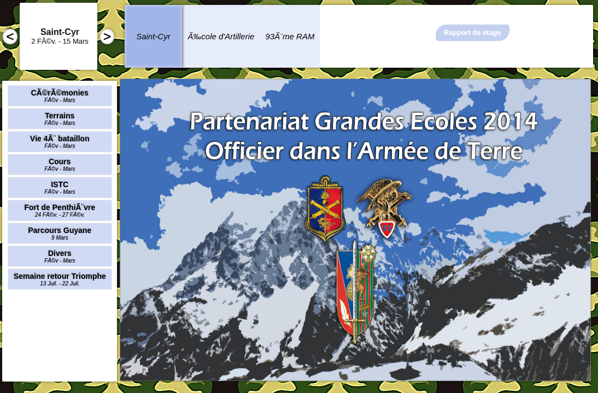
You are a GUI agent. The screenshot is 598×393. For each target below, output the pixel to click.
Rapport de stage (472, 32)
